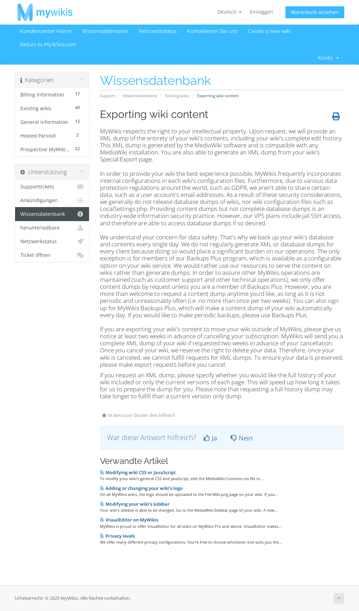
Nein (242, 438)
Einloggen (261, 11)
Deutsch (229, 11)
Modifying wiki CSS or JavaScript (138, 472)
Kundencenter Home (46, 31)
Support (107, 95)
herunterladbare (52, 228)
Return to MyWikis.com (48, 44)
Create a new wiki (269, 31)
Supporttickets (52, 186)
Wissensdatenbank (105, 31)
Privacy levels (117, 536)
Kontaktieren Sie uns (212, 31)
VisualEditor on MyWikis (129, 520)
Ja (210, 438)
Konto (328, 58)
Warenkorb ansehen (315, 12)
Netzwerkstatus (158, 31)
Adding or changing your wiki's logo (141, 488)
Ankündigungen (52, 200)
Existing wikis (177, 95)
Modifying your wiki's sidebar (135, 504)
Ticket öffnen (52, 255)
